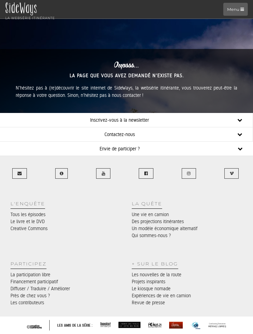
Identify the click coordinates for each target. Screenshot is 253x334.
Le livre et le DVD (27, 221)
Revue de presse (148, 302)
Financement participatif (34, 281)
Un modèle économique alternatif (164, 228)
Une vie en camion (150, 214)
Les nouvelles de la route (156, 274)
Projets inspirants (148, 281)
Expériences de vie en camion (161, 295)
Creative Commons (29, 228)
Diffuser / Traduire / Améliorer (40, 288)
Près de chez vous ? (30, 295)
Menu (235, 9)
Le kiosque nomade (151, 288)
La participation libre (30, 274)
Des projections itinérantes (158, 221)
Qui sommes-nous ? (151, 235)
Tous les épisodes (27, 214)
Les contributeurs (27, 302)
